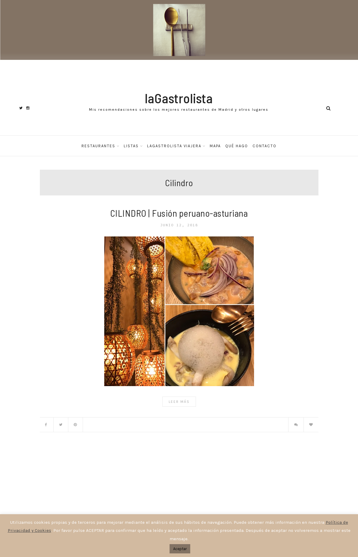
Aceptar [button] (180, 549)
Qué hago (236, 146)
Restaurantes (98, 146)
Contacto (265, 146)
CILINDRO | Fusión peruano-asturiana (179, 212)
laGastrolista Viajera (174, 146)
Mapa (215, 146)
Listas (131, 146)
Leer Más (179, 402)
